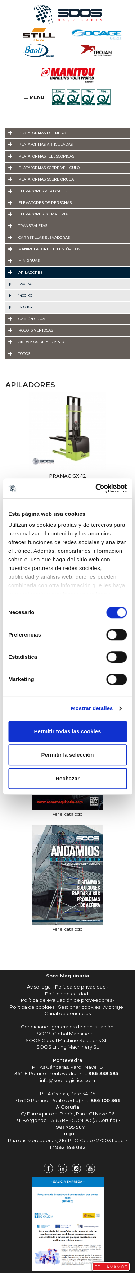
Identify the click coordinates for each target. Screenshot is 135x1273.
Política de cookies (32, 1007)
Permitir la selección (67, 755)
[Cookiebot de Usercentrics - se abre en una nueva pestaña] (96, 488)
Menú (34, 97)
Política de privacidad (80, 987)
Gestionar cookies (79, 1007)
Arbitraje (113, 1007)
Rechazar (67, 778)
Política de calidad (66, 993)
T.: (100, 1073)
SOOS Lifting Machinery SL (67, 1047)
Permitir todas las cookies (67, 731)
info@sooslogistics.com (67, 1080)
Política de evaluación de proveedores (66, 1000)
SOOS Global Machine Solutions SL (67, 1040)
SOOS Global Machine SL (66, 1033)
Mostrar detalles (92, 708)
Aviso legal (39, 987)
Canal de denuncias (68, 1013)
